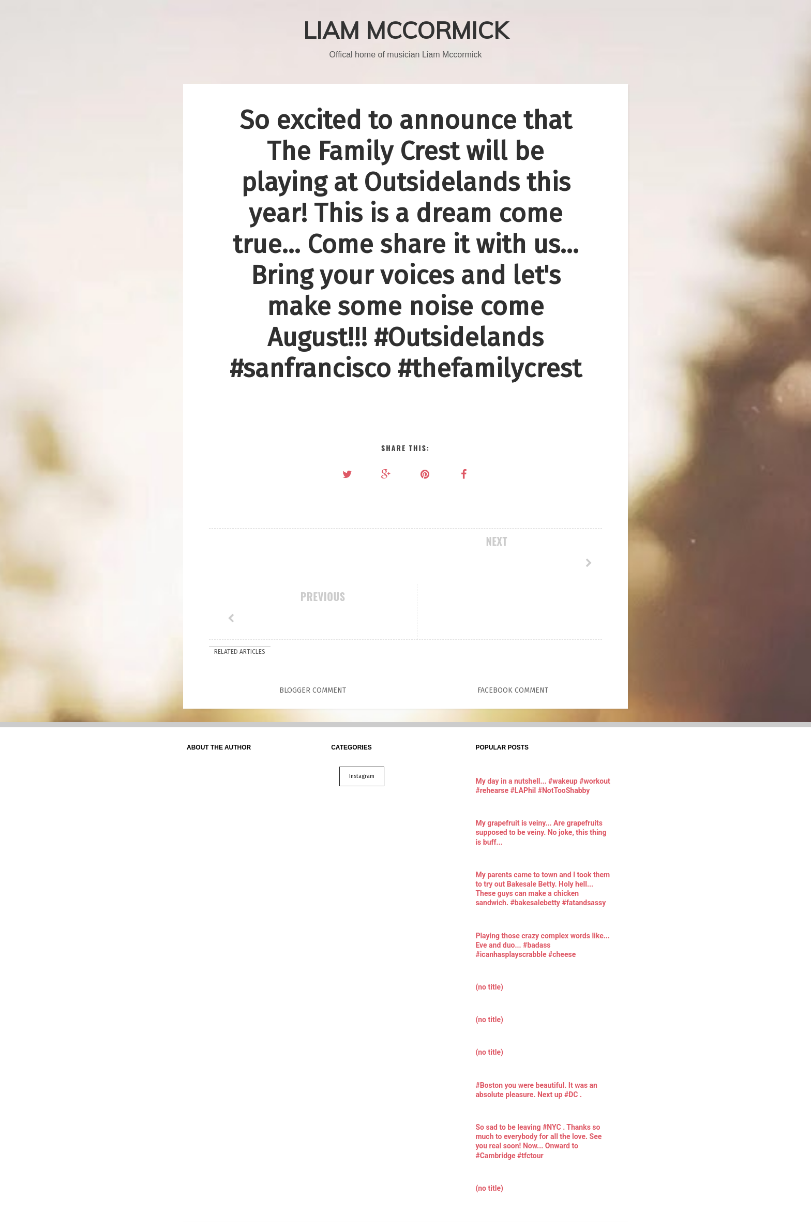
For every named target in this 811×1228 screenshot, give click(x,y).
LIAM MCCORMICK (405, 30)
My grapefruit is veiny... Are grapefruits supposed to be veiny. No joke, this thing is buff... (540, 776)
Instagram (361, 720)
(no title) (489, 931)
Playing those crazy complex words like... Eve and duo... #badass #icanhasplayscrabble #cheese (542, 889)
